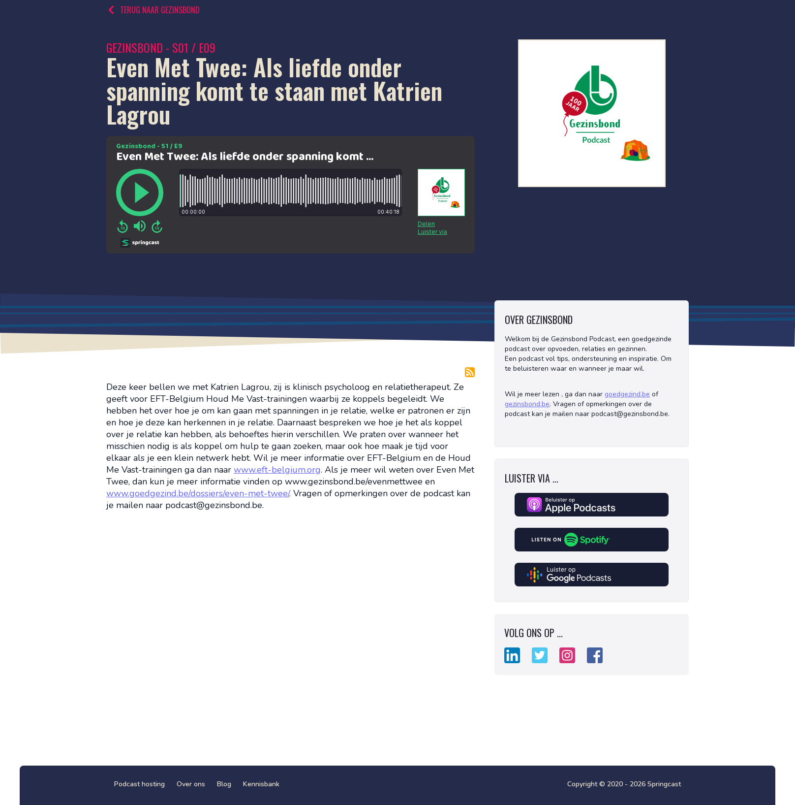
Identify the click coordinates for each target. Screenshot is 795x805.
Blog (224, 784)
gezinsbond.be (527, 404)
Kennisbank (261, 784)
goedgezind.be (627, 394)
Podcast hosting (139, 784)
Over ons (191, 784)
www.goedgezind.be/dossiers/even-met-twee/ (197, 493)
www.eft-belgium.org (277, 470)
